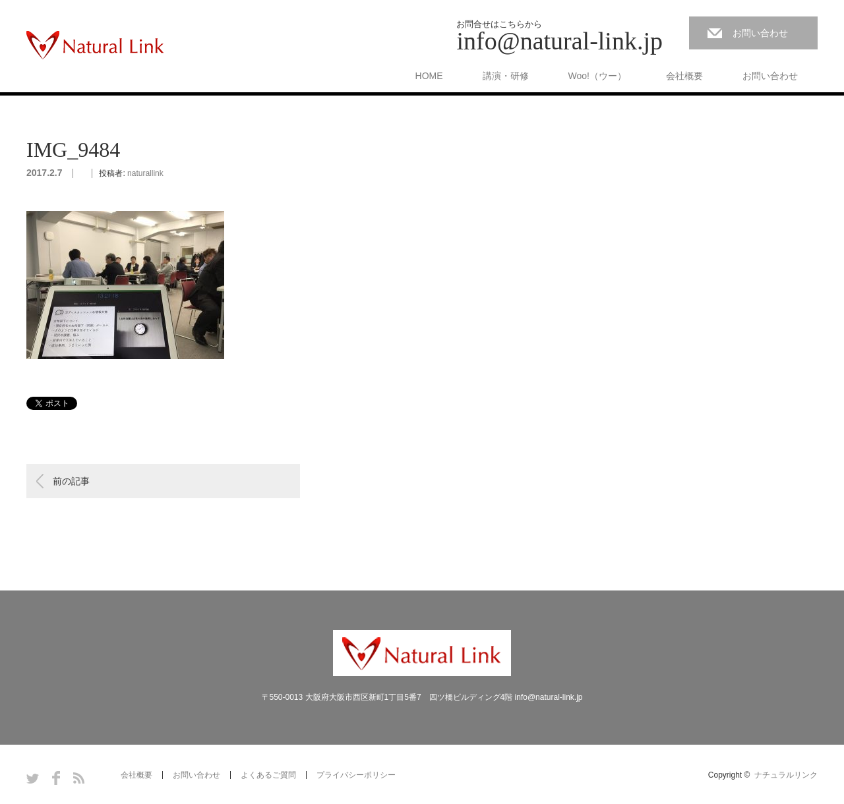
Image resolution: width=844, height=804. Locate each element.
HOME (429, 76)
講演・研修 (506, 76)
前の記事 (71, 481)
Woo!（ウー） (597, 76)
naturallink (145, 173)
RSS (78, 778)
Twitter (32, 778)
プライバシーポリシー (356, 775)
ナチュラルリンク (786, 775)
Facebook (56, 778)
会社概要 (684, 76)
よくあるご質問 (268, 775)
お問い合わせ (760, 33)
